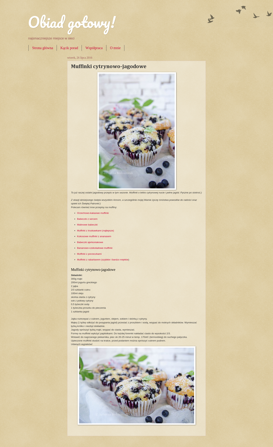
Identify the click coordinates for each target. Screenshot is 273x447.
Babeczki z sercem (87, 219)
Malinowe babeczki (87, 224)
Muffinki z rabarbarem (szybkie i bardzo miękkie (102, 259)
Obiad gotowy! (72, 21)
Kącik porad (69, 48)
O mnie (115, 48)
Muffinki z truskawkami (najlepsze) (95, 230)
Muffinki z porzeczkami (89, 254)
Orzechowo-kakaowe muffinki (93, 213)
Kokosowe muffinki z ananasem (94, 236)
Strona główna (42, 48)
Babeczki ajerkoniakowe (90, 242)
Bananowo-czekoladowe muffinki (95, 248)
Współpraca (94, 48)
